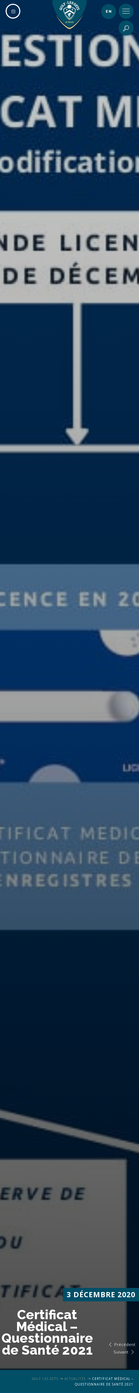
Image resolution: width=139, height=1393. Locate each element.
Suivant (124, 1352)
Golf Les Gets (45, 1379)
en (109, 11)
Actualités (75, 1379)
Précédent (121, 1344)
